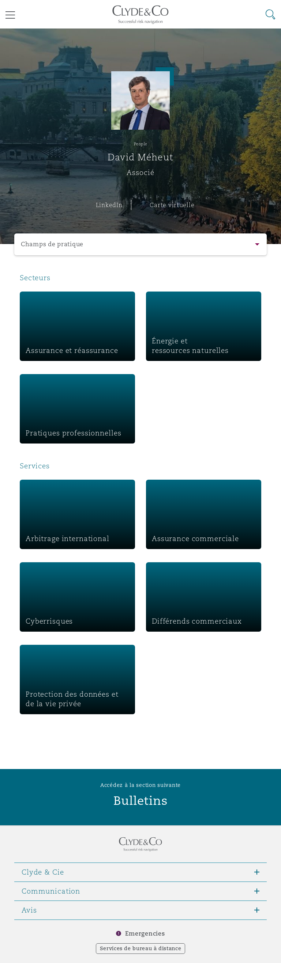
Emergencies (145, 933)
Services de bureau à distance (140, 948)
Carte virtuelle (172, 205)
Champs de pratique (52, 244)
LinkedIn (109, 205)
